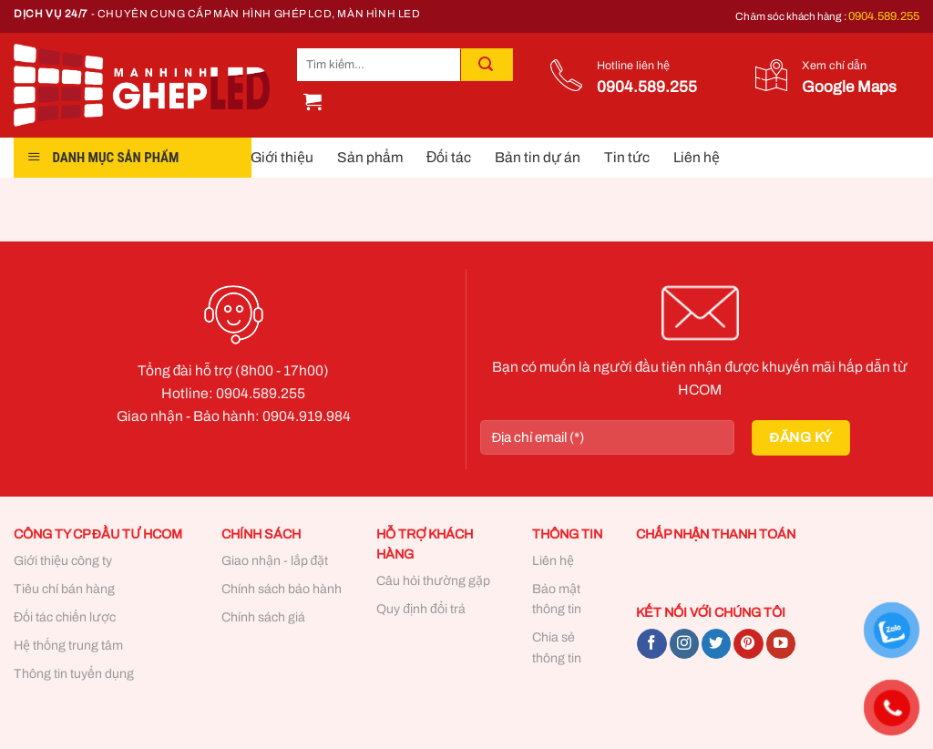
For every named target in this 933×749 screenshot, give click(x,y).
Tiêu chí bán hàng (64, 589)
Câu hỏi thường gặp (433, 581)
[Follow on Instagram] (684, 644)
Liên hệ (696, 157)
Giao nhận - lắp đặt (275, 561)
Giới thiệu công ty (63, 561)
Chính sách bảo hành (281, 589)
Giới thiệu (282, 157)
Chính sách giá (263, 617)
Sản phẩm (370, 157)
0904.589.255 (883, 16)
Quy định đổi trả (421, 609)
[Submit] (486, 64)
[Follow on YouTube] (780, 644)
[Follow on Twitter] (716, 644)
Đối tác (448, 157)
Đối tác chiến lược (65, 617)
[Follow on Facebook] (651, 644)
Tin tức (627, 157)
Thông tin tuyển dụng (74, 674)
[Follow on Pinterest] (748, 644)
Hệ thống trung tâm (68, 645)
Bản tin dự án (537, 157)
